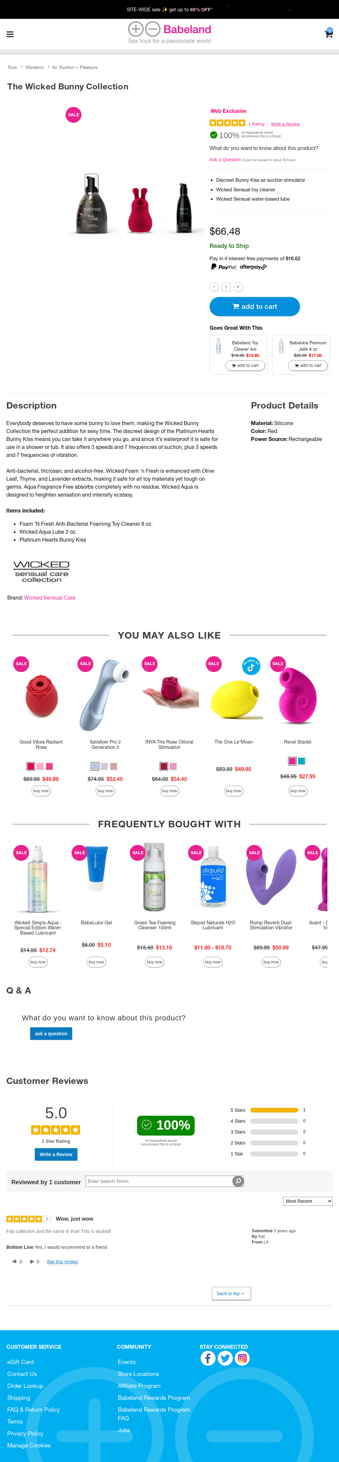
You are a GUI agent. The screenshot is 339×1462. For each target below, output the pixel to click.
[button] (30, 766)
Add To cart (254, 306)
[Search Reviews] (165, 1181)
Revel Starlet (298, 742)
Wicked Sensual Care (49, 597)
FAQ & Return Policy (33, 1409)
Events (127, 1361)
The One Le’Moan (234, 742)
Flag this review (62, 1261)
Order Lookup (25, 1385)
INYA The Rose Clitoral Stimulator (169, 744)
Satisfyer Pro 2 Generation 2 (105, 744)
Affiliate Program (139, 1385)
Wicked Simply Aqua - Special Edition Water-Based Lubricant (38, 928)
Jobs (124, 1430)
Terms (15, 1421)
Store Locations (138, 1373)
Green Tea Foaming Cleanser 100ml (154, 925)
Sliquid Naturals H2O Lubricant (213, 925)
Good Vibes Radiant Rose (41, 744)
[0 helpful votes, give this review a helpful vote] (15, 1262)
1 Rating (256, 124)
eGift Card (20, 1361)
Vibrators (34, 67)
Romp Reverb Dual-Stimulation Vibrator (271, 925)
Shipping (18, 1397)
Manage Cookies (29, 1445)
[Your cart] (328, 33)
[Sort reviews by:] (308, 1201)
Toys (12, 67)
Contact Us (22, 1373)
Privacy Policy (25, 1433)
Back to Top (231, 1293)
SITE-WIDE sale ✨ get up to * (170, 10)
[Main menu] (10, 34)
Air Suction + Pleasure (74, 67)
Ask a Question (225, 159)
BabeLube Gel (96, 923)
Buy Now (41, 790)
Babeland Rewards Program (154, 1397)
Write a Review (285, 124)
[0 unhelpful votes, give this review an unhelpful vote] (33, 1262)
